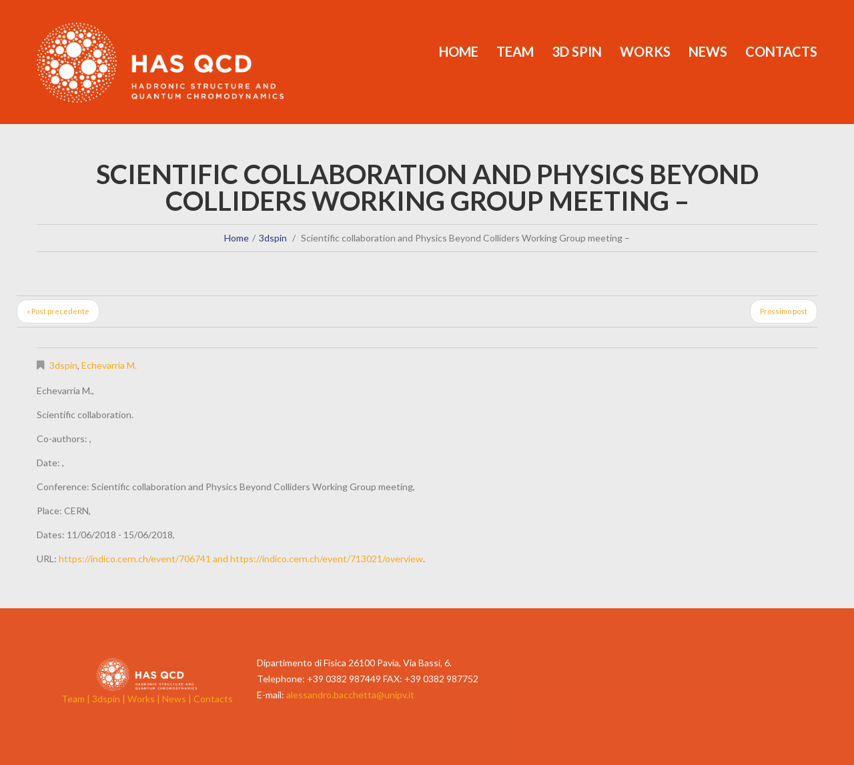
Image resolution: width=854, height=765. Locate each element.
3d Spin (577, 51)
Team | (76, 698)
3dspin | (109, 698)
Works (645, 51)
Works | (144, 698)
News (708, 51)
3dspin (273, 237)
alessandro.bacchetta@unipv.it (350, 694)
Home (458, 51)
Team (515, 51)
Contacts (781, 51)
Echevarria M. (109, 365)
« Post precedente (58, 311)
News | (177, 698)
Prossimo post (783, 311)
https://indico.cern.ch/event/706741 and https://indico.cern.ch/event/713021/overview (241, 558)
